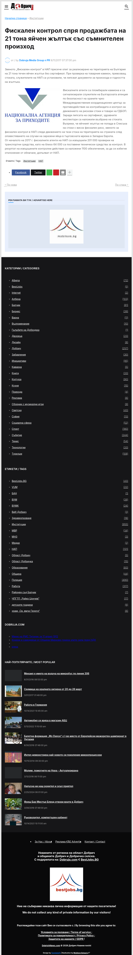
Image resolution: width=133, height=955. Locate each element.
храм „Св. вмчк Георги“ (70, 611)
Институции (36, 18)
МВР (70, 530)
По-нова (12, 184)
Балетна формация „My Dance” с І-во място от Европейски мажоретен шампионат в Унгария (75, 738)
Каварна (70, 367)
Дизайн (70, 342)
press (15, 646)
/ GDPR (66, 938)
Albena (70, 280)
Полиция (70, 580)
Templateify (56, 953)
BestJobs (70, 286)
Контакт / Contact (95, 841)
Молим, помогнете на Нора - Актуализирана (51, 770)
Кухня (70, 385)
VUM (70, 487)
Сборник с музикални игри (70, 404)
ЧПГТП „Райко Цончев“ (70, 598)
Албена (70, 299)
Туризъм (70, 454)
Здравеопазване (70, 518)
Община (70, 574)
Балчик (70, 305)
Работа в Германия (35, 704)
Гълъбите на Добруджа (70, 330)
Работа (70, 586)
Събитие (70, 435)
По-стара (120, 184)
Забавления (70, 354)
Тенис (70, 441)
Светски (70, 410)
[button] (6, 7)
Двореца (70, 336)
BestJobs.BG (70, 481)
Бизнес (70, 311)
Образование (70, 567)
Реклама (70, 398)
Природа (70, 392)
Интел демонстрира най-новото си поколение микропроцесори (63, 754)
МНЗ (70, 536)
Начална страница (16, 18)
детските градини (70, 605)
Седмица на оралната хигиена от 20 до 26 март (53, 689)
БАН (70, 493)
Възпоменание (70, 323)
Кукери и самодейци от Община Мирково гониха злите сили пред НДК (54, 639)
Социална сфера (70, 423)
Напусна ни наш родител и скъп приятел (48, 786)
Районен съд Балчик (70, 592)
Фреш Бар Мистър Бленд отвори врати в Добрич (53, 801)
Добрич (70, 348)
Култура (70, 379)
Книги (70, 373)
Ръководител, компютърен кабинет (45, 817)
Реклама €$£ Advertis (68, 841)
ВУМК (70, 505)
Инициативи (70, 361)
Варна (70, 317)
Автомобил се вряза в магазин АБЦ (45, 720)
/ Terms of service (66, 932)
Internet (70, 293)
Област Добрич (70, 555)
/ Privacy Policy (66, 935)
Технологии (70, 447)
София (70, 416)
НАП (40, 161)
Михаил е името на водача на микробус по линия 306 (56, 673)
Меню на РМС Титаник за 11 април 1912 (35, 636)
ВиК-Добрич (70, 512)
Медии (70, 543)
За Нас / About (43, 841)
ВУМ (70, 499)
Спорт (70, 429)
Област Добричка (70, 561)
